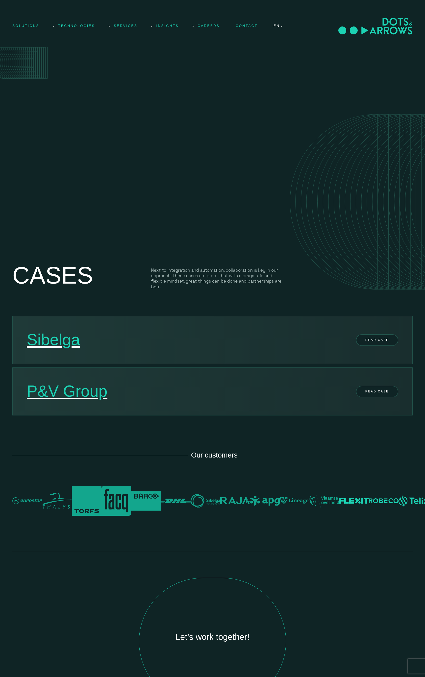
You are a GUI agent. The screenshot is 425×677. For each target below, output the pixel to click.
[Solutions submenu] (54, 26)
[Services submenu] (152, 26)
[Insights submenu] (193, 26)
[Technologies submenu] (109, 26)
